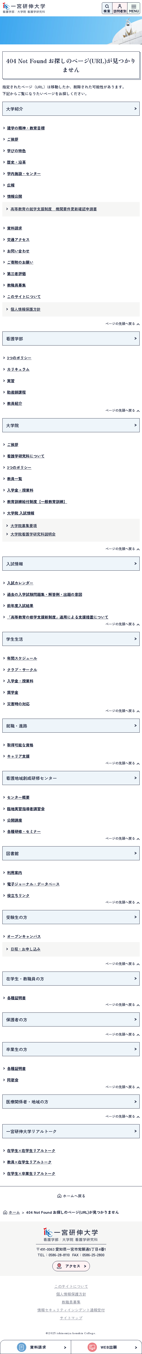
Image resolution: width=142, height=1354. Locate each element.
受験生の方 (16, 917)
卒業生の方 (16, 1049)
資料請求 (14, 228)
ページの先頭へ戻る (120, 323)
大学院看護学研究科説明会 (33, 534)
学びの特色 (16, 150)
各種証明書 (16, 998)
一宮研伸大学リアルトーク (31, 1131)
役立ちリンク (18, 895)
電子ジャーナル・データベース (33, 884)
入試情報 (14, 564)
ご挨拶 (12, 139)
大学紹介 (14, 109)
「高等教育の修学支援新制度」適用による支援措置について (57, 617)
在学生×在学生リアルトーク (31, 1150)
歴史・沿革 (16, 162)
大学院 (12, 425)
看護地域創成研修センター (31, 778)
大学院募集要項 (24, 525)
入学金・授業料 (20, 490)
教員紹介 (14, 403)
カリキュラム (18, 369)
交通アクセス (18, 239)
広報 (11, 185)
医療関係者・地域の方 (27, 1101)
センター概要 (18, 797)
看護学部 (14, 338)
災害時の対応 (18, 703)
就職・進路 (16, 726)
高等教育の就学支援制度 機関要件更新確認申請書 (54, 209)
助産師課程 (16, 392)
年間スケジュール (22, 658)
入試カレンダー (20, 583)
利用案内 (14, 872)
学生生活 (14, 639)
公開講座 (14, 820)
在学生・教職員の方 (25, 979)
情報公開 (14, 196)
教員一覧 (14, 478)
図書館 (12, 853)
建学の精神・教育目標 (26, 128)
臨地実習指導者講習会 (26, 808)
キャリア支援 (18, 756)
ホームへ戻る (74, 1196)
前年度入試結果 (20, 605)
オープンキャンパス (24, 936)
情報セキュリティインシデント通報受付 (71, 1310)
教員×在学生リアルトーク (29, 1162)
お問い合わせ (18, 251)
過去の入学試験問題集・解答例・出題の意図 (44, 594)
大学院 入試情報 (20, 513)
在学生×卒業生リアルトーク (31, 1173)
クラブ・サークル (22, 669)
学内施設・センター (24, 173)
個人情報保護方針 (26, 309)
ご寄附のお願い (20, 262)
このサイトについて (24, 296)
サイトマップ (71, 1318)
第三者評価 (16, 273)
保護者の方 (16, 1019)
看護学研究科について (26, 456)
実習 (11, 380)
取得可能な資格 (20, 745)
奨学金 (12, 692)
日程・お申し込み (26, 949)
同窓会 (12, 1080)
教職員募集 (16, 285)
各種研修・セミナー (24, 831)
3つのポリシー (19, 357)
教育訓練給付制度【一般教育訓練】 (37, 501)
